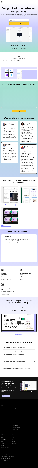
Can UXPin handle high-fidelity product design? (13, 351)
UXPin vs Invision (15, 410)
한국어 (8, 460)
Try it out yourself (19, 111)
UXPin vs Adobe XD (15, 412)
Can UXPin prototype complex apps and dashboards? (14, 361)
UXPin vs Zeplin (15, 425)
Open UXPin (3, 417)
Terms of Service (7, 456)
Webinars (3, 445)
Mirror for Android (4, 421)
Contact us (14, 443)
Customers (3, 410)
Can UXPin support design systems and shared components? (15, 364)
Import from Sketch (4, 408)
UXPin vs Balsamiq (15, 421)
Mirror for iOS (3, 419)
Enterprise (3, 412)
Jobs (12, 439)
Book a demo (6, 395)
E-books (2, 443)
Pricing (2, 415)
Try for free (19, 23)
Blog (2, 441)
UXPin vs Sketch (15, 417)
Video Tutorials (4, 439)
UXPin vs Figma (15, 408)
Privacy (2, 456)
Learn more (18, 334)
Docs (2, 437)
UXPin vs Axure (14, 419)
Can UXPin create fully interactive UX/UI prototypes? (14, 347)
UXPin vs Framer (15, 415)
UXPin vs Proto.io (15, 429)
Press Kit (13, 441)
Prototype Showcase (5, 447)
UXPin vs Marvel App (16, 427)
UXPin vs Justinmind (15, 423)
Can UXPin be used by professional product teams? (13, 354)
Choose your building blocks (19, 58)
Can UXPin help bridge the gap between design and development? (16, 368)
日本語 (5, 460)
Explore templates (25, 205)
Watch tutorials (6, 226)
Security (12, 456)
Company (13, 437)
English (2, 460)
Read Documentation (7, 205)
